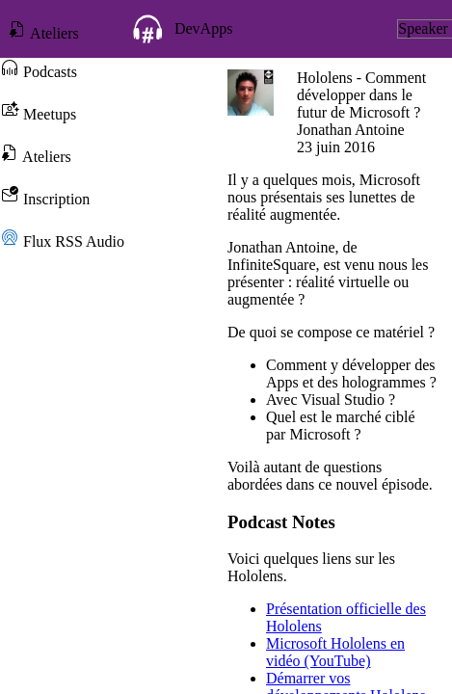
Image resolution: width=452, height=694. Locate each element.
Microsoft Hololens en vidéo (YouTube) (335, 652)
